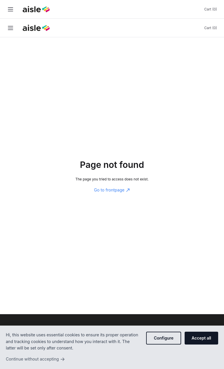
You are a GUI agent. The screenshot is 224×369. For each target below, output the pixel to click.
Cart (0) (210, 9)
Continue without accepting (35, 359)
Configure (163, 337)
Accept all (201, 337)
